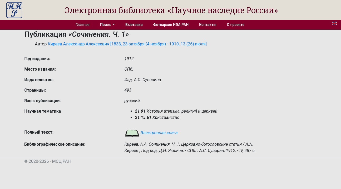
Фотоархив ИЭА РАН (171, 25)
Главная (83, 25)
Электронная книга (151, 132)
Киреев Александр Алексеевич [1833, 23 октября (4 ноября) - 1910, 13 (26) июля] (127, 43)
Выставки (134, 25)
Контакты (207, 25)
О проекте (235, 25)
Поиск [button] (106, 25)
